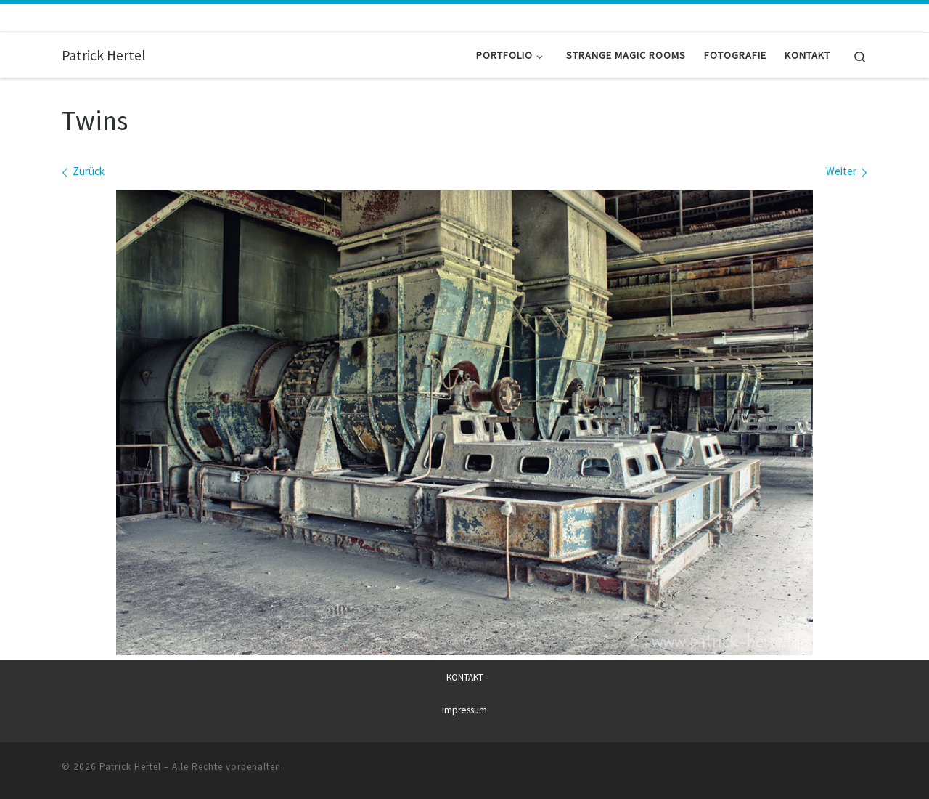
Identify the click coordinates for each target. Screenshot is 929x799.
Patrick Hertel (130, 767)
